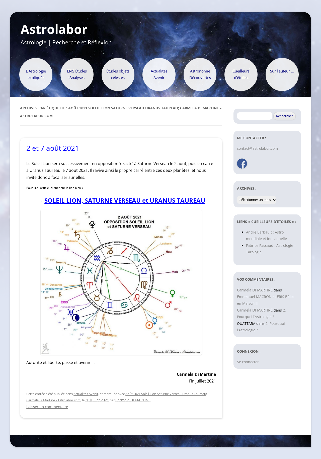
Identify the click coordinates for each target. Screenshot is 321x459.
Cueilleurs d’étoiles (241, 74)
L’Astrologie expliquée (36, 74)
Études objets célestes (117, 74)
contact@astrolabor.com (257, 148)
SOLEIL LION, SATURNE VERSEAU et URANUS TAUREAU (124, 200)
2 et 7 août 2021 (52, 148)
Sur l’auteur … (282, 71)
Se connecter (248, 361)
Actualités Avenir (159, 74)
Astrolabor (54, 29)
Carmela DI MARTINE (132, 400)
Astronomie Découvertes (200, 74)
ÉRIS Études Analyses (77, 74)
